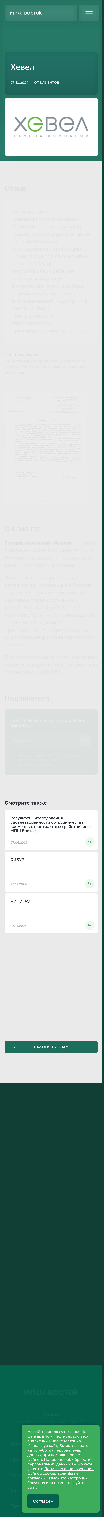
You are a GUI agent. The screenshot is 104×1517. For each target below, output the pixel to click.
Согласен (43, 1501)
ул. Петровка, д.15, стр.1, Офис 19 (51, 1421)
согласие (36, 755)
